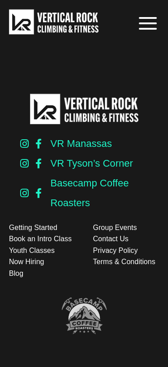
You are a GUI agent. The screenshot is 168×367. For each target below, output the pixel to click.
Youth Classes (32, 250)
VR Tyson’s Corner (92, 163)
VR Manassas (81, 143)
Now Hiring (26, 261)
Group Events (115, 227)
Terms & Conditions (124, 261)
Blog (16, 273)
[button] (146, 23)
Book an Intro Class (40, 239)
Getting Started (33, 227)
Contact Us (111, 239)
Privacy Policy (115, 250)
